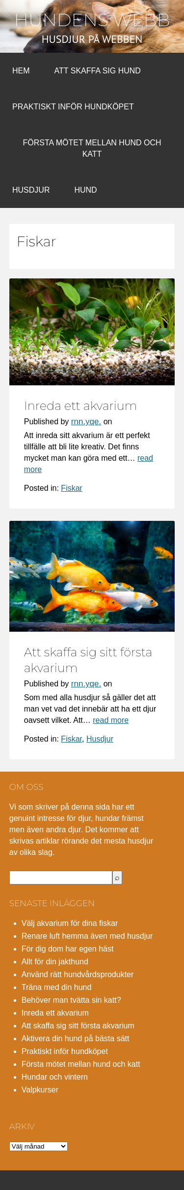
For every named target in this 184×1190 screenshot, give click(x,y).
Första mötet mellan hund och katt (92, 148)
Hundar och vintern (55, 1077)
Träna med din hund (57, 987)
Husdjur (31, 190)
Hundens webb (92, 19)
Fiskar (71, 488)
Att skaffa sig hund (97, 71)
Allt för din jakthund (55, 961)
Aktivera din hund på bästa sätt (76, 1038)
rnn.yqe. (86, 421)
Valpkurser (40, 1090)
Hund (85, 190)
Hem (21, 71)
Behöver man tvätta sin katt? (71, 1000)
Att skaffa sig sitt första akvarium (78, 1025)
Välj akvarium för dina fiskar (70, 923)
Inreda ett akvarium (80, 406)
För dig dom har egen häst (68, 949)
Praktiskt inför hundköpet (73, 106)
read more (111, 720)
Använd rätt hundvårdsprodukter (78, 974)
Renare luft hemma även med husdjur (87, 936)
